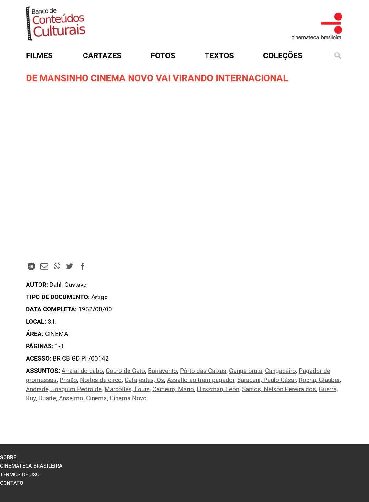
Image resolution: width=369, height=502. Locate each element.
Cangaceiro (280, 371)
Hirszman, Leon (218, 389)
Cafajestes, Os (144, 380)
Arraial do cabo (82, 371)
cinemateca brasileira (31, 466)
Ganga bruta (245, 371)
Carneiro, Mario (173, 389)
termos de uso (19, 475)
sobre (8, 457)
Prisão (68, 380)
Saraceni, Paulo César (266, 380)
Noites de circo (101, 380)
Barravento (162, 371)
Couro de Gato (125, 371)
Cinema (96, 398)
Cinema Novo (128, 398)
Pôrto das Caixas (203, 371)
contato (11, 483)
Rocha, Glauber (319, 380)
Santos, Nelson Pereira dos (279, 389)
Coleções (283, 55)
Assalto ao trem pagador (200, 380)
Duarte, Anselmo (61, 398)
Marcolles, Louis (127, 389)
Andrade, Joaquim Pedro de (64, 389)
